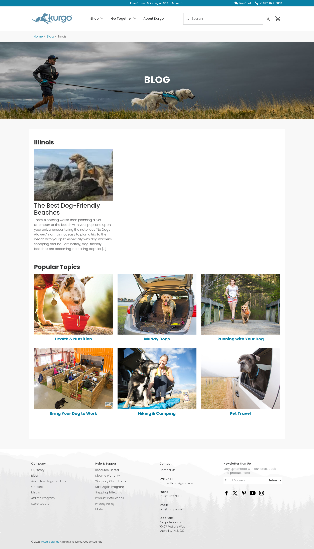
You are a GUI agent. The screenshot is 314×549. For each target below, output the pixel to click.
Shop (97, 18)
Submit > (275, 480)
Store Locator (40, 504)
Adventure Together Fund (49, 481)
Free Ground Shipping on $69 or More (157, 3)
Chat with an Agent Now (176, 483)
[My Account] (268, 19)
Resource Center (107, 470)
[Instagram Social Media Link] (261, 492)
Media (35, 492)
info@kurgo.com (171, 509)
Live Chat (245, 3)
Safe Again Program (109, 487)
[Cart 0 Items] (278, 18)
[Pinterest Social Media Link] (244, 492)
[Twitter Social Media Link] (235, 492)
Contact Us (167, 470)
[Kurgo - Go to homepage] (52, 19)
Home (38, 36)
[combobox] (223, 18)
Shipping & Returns (108, 492)
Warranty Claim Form (110, 481)
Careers (37, 487)
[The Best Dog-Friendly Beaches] (73, 202)
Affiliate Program (43, 498)
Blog (50, 36)
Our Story (37, 470)
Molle (99, 509)
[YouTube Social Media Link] (253, 492)
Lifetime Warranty (107, 476)
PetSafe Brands (50, 541)
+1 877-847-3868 (170, 496)
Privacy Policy (105, 504)
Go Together (124, 18)
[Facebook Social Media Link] (226, 492)
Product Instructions (109, 498)
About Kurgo (153, 18)
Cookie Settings (93, 541)
